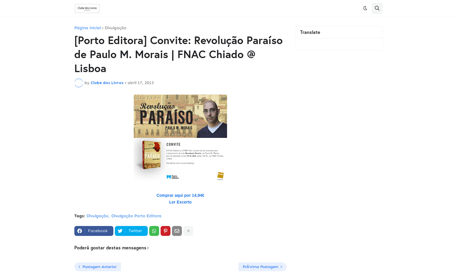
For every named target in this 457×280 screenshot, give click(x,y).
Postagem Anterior (99, 267)
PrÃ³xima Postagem (260, 267)
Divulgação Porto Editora (136, 215)
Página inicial (87, 28)
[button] (365, 8)
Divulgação (115, 28)
